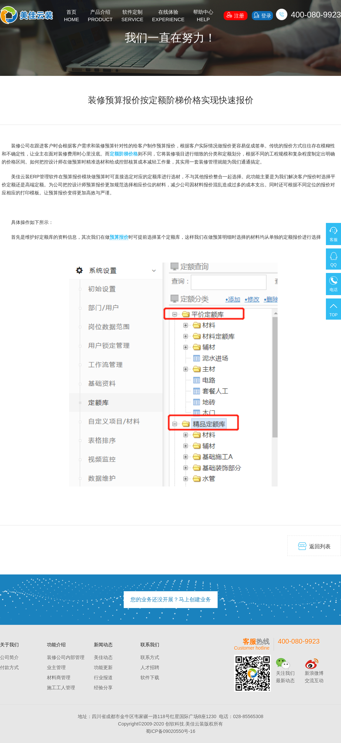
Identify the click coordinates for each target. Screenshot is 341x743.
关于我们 (9, 644)
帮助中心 (203, 16)
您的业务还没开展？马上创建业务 (170, 599)
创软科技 (174, 724)
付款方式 (9, 667)
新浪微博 (314, 673)
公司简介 (9, 657)
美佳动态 (103, 657)
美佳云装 (194, 724)
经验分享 (103, 687)
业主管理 (56, 667)
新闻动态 (103, 644)
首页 (71, 16)
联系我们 (149, 644)
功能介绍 (56, 644)
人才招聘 (149, 667)
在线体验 (168, 16)
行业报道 (103, 677)
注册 (235, 14)
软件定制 (132, 16)
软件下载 (149, 677)
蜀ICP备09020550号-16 (170, 731)
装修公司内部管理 (65, 657)
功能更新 (103, 667)
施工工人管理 (61, 687)
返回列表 (314, 546)
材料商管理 (58, 677)
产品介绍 (100, 16)
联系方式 (149, 657)
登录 (262, 15)
